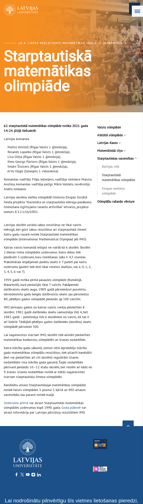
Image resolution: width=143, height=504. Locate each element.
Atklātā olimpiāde (111, 135)
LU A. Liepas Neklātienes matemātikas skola (57, 43)
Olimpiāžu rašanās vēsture (115, 201)
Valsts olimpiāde (109, 127)
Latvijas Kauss (108, 143)
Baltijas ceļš (110, 166)
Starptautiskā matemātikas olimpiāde (118, 177)
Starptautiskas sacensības (116, 158)
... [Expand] (131, 43)
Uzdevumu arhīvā (16, 403)
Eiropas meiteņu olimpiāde (113, 190)
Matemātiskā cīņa (111, 150)
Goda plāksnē (71, 407)
